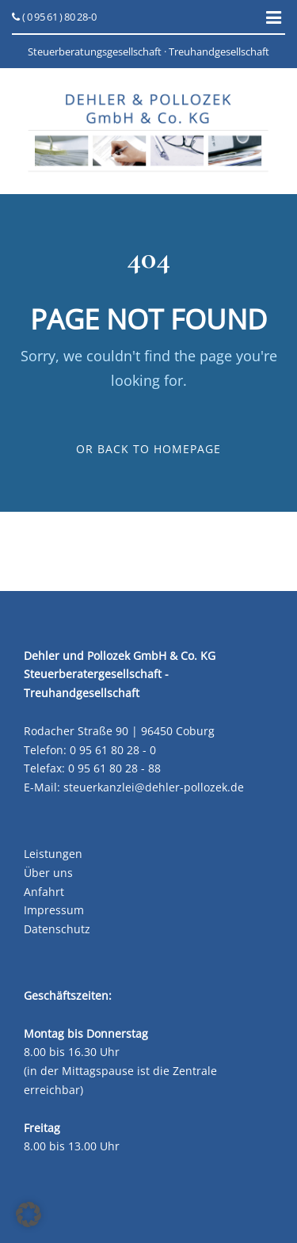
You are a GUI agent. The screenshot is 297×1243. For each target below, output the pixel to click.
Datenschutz (57, 928)
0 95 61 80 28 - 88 (114, 768)
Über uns (48, 872)
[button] (28, 1214)
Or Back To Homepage (148, 448)
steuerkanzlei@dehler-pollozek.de (153, 787)
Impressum (54, 909)
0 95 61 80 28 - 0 (113, 749)
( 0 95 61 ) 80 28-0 (54, 17)
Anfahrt (44, 891)
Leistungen (53, 853)
